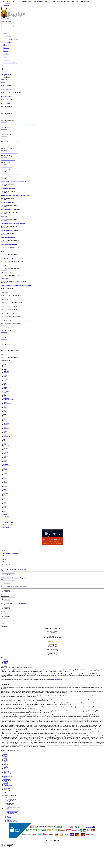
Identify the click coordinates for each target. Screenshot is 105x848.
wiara (4, 373)
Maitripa (5, 466)
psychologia (6, 458)
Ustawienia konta (10, 800)
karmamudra (6, 508)
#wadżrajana (6, 772)
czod (4, 439)
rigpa (4, 481)
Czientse (5, 381)
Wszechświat (5, 473)
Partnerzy (8, 817)
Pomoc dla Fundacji (11, 820)
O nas (7, 816)
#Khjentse (6, 759)
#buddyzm (6, 755)
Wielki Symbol (6, 456)
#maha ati (6, 775)
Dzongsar (5, 431)
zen (4, 499)
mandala (5, 396)
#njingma (6, 767)
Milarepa (5, 489)
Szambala (5, 486)
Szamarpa (5, 487)
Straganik (6, 661)
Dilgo (4, 377)
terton (5, 427)
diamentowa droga (8, 399)
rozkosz (5, 507)
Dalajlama (5, 460)
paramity (5, 415)
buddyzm (6, 371)
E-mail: (3, 550)
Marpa (5, 454)
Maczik (5, 441)
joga (4, 406)
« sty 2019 (3, 527)
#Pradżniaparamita (8, 785)
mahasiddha (6, 448)
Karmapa (5, 362)
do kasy (2, 21)
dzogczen (5, 404)
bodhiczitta (5, 490)
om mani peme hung (7, 465)
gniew (4, 494)
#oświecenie (6, 787)
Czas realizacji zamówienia (13, 807)
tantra (5, 389)
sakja (4, 429)
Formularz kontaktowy (11, 813)
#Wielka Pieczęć (7, 780)
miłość (5, 506)
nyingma (5, 385)
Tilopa (5, 449)
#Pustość (6, 783)
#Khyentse (6, 760)
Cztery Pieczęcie (6, 514)
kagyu (5, 365)
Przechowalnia (10, 801)
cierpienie (5, 482)
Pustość (5, 433)
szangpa (5, 410)
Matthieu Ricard (6, 372)
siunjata (5, 435)
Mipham (5, 461)
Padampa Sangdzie (7, 445)
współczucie (6, 464)
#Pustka (5, 781)
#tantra (5, 769)
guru (5, 388)
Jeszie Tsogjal (6, 424)
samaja (5, 510)
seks (4, 419)
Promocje (6, 663)
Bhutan (5, 420)
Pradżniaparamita (7, 436)
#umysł (5, 789)
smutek (5, 483)
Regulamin (9, 809)
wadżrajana (6, 398)
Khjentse (5, 379)
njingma (5, 387)
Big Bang (5, 474)
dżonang (5, 503)
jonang (5, 502)
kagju (5, 364)
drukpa (5, 412)
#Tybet (5, 754)
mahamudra (6, 407)
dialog (5, 376)
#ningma (6, 764)
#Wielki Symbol (7, 788)
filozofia (5, 375)
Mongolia (5, 512)
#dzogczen (6, 777)
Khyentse (5, 380)
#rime (5, 763)
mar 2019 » (8, 527)
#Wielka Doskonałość (9, 776)
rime (5, 383)
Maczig (5, 440)
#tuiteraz (5, 498)
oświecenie (6, 452)
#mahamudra (7, 779)
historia (5, 495)
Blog (7, 819)
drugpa (5, 414)
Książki (5, 659)
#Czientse (6, 762)
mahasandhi (6, 470)
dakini (5, 395)
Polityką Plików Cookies (38, 1)
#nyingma (6, 765)
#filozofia (6, 756)
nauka (5, 411)
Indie (4, 453)
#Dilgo (5, 758)
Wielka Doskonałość (7, 403)
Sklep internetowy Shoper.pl (7, 846)
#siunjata (6, 784)
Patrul (4, 400)
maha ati (5, 402)
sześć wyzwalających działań (8, 416)
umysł (5, 457)
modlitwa (5, 392)
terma (4, 425)
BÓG (4, 477)
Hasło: (20, 550)
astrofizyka (5, 478)
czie (4, 437)
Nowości (6, 662)
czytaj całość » (4, 86)
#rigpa (5, 792)
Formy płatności (10, 804)
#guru (5, 768)
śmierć (5, 491)
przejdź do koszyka (5, 564)
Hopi (4, 366)
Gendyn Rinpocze (6, 462)
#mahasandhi (7, 790)
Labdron (5, 444)
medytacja (6, 391)
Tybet (5, 369)
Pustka (5, 432)
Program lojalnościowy (12, 811)
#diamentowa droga (8, 773)
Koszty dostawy (10, 805)
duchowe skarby (6, 428)
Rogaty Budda (6, 493)
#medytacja (6, 771)
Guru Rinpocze (6, 423)
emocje (5, 485)
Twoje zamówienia (11, 799)
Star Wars (5, 469)
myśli (4, 511)
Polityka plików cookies (12, 812)
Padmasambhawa (7, 422)
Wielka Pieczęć (6, 408)
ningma (5, 384)
